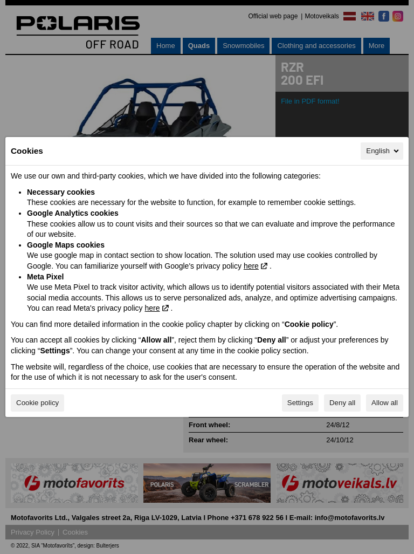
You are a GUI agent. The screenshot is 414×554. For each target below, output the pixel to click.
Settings (300, 403)
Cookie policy (37, 403)
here (251, 266)
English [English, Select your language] (383, 151)
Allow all (384, 403)
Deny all (342, 403)
